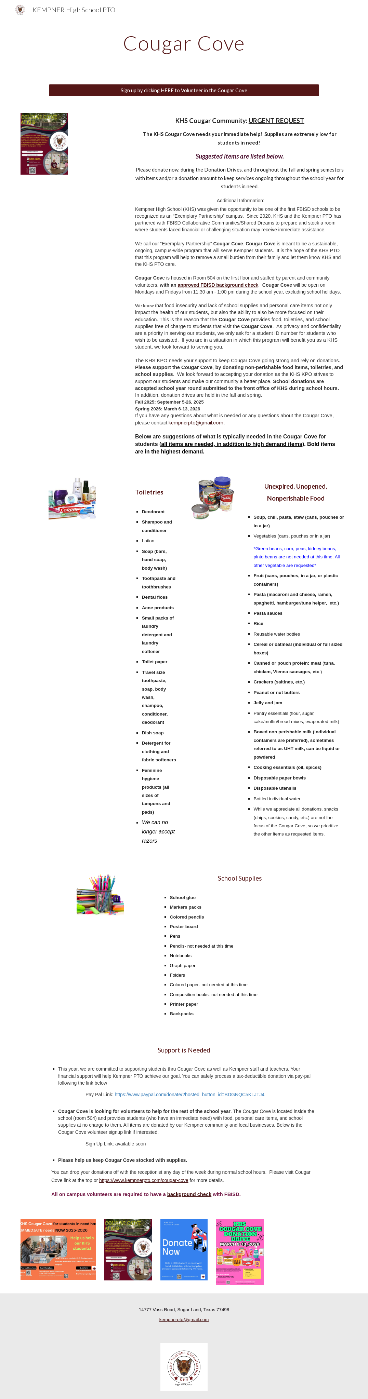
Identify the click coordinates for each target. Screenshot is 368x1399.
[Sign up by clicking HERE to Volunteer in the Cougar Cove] (184, 90)
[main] (184, 43)
